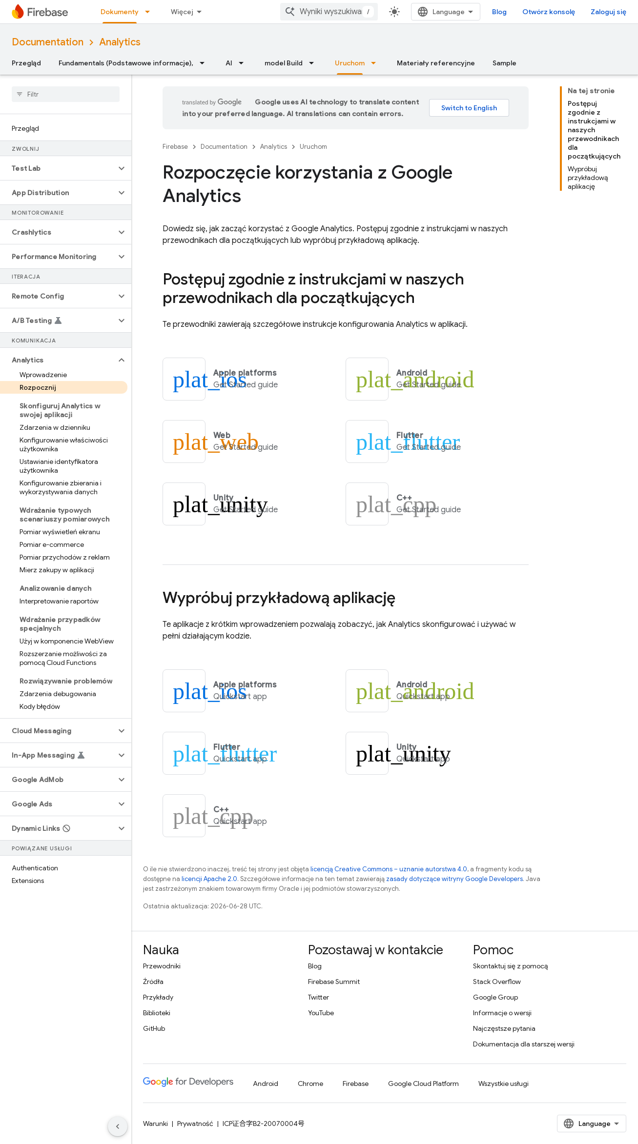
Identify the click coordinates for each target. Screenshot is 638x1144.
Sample (504, 63)
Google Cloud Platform (423, 1083)
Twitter (318, 997)
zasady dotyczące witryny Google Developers (454, 879)
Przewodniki (162, 966)
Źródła (153, 981)
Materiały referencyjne (436, 63)
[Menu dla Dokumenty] (150, 11)
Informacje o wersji (502, 1012)
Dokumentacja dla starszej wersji (524, 1044)
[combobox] (329, 11)
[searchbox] (66, 94)
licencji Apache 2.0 (209, 879)
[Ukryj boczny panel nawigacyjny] (117, 1126)
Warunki (155, 1123)
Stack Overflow (497, 981)
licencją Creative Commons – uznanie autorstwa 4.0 (388, 869)
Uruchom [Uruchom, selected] (350, 63)
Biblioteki (156, 1012)
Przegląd (26, 63)
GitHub (154, 1028)
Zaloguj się (608, 11)
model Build (284, 63)
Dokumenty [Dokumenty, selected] (120, 11)
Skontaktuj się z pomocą (510, 966)
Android (265, 1083)
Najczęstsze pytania (504, 1028)
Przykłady (158, 997)
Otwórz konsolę (548, 11)
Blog (499, 11)
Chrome (310, 1083)
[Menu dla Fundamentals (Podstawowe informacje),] (205, 63)
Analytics (120, 42)
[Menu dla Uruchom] (376, 63)
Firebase (175, 146)
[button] (58, 168)
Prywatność (195, 1123)
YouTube (321, 1012)
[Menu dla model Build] (314, 63)
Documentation (47, 42)
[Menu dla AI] (244, 63)
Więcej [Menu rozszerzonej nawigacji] (182, 11)
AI (229, 63)
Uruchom (313, 146)
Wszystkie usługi (503, 1083)
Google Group (495, 997)
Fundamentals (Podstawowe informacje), (126, 63)
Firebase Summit (334, 981)
